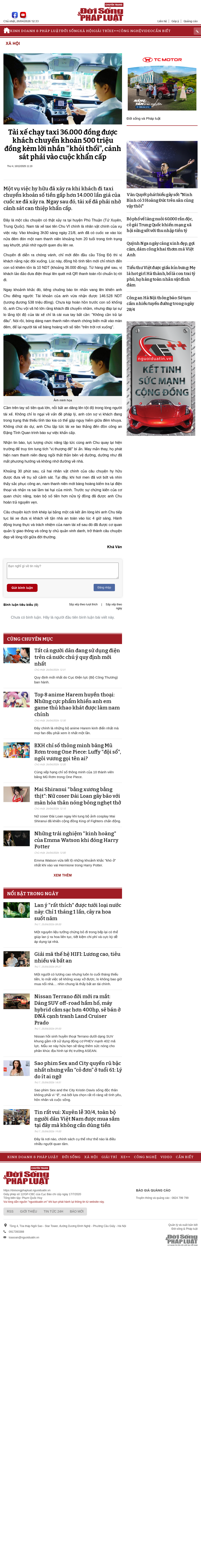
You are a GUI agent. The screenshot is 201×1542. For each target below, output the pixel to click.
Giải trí (101, 31)
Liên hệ (162, 21)
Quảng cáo (191, 21)
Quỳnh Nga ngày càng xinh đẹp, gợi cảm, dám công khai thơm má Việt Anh (161, 249)
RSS (10, 1211)
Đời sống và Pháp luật (143, 118)
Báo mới (77, 1211)
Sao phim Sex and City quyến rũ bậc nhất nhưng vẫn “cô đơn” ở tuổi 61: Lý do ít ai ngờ (78, 1069)
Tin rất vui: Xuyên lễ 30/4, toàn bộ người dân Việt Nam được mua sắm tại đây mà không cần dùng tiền (77, 1118)
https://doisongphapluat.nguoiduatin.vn (27, 1190)
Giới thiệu (28, 1211)
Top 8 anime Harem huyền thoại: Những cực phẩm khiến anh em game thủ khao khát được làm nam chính (77, 704)
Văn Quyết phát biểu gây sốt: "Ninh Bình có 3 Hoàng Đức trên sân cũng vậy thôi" (160, 200)
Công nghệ (129, 31)
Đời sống (70, 31)
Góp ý (175, 21)
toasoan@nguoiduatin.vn (24, 1237)
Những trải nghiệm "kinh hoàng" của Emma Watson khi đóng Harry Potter (76, 840)
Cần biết (162, 31)
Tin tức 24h (53, 1211)
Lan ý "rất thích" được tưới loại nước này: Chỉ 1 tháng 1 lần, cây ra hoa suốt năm (77, 911)
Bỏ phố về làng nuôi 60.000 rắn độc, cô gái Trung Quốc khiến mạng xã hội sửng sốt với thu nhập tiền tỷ (160, 224)
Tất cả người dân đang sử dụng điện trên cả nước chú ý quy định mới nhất (77, 657)
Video (147, 31)
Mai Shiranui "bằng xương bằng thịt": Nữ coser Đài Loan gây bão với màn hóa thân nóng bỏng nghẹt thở (77, 796)
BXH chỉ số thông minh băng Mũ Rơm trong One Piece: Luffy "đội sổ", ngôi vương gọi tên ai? (77, 752)
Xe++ (113, 31)
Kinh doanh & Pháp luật (35, 31)
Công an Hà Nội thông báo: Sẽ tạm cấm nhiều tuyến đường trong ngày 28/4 (160, 303)
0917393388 (16, 1231)
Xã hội (86, 31)
